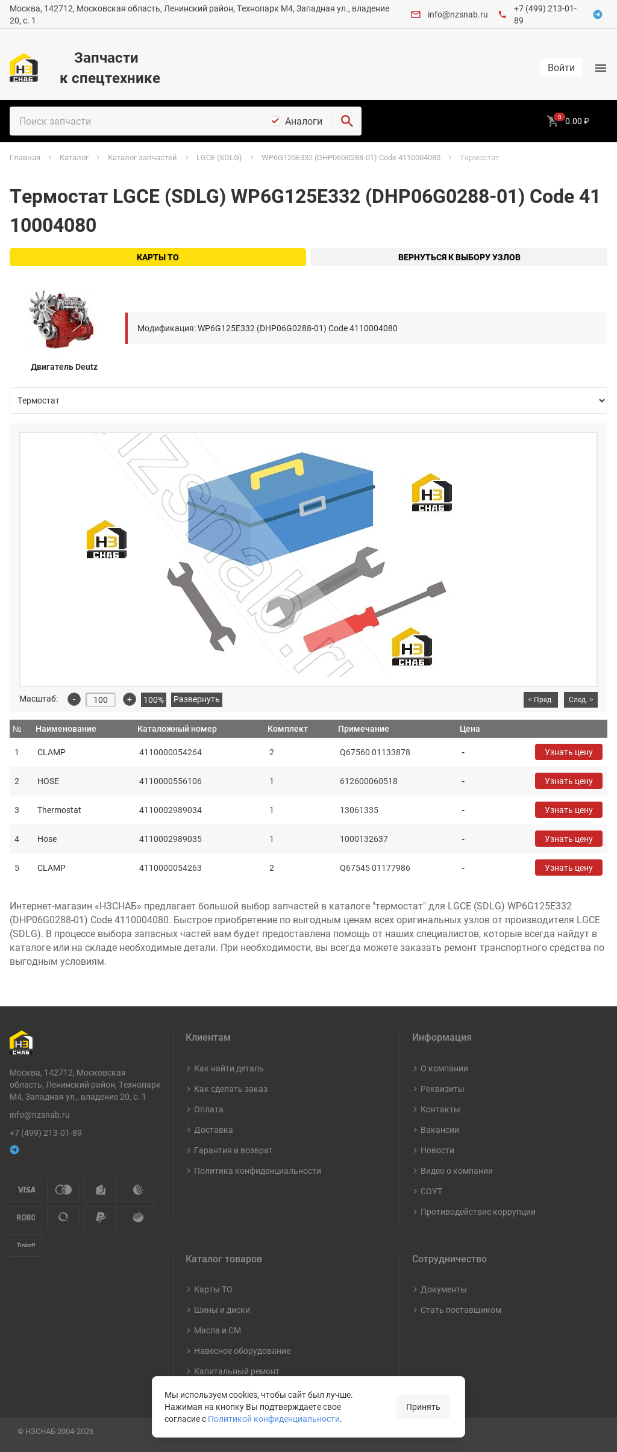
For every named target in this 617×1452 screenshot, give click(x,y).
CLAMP (51, 752)
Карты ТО (158, 257)
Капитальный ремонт (237, 1371)
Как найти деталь (229, 1068)
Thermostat (59, 809)
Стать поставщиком (461, 1309)
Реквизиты (443, 1088)
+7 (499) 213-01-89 (46, 1132)
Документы (444, 1289)
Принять (423, 1406)
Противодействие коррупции (478, 1211)
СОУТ (431, 1191)
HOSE (48, 781)
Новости (437, 1150)
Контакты (440, 1109)
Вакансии (440, 1129)
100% (153, 699)
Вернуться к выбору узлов (459, 257)
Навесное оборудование (242, 1350)
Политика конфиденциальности (257, 1170)
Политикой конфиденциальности (274, 1418)
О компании (444, 1068)
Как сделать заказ (231, 1088)
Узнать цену (569, 752)
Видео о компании (457, 1170)
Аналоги (303, 121)
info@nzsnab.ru (458, 14)
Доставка (213, 1129)
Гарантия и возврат (233, 1150)
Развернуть (197, 699)
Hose (47, 838)
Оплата (209, 1109)
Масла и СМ (217, 1330)
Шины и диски (222, 1309)
